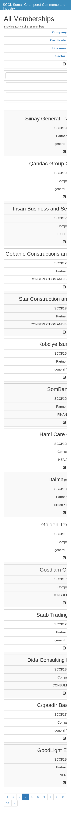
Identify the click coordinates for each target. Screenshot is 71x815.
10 (7, 803)
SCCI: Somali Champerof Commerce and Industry (34, 6)
